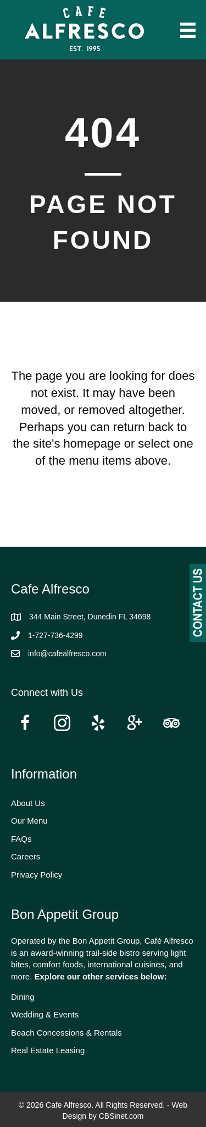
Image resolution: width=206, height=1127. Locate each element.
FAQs (21, 838)
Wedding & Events (45, 1014)
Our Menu (29, 820)
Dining (23, 996)
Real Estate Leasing (48, 1050)
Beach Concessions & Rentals (66, 1032)
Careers (25, 856)
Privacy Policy (36, 874)
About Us (28, 803)
